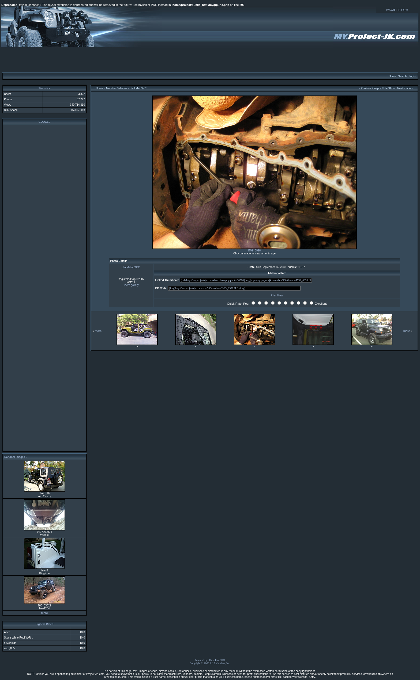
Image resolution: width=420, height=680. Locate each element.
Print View (277, 295)
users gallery (131, 285)
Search (402, 76)
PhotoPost (214, 660)
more (44, 612)
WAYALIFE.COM (397, 10)
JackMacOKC (138, 88)
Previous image (370, 88)
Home (392, 76)
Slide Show (388, 88)
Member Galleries (116, 88)
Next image (404, 88)
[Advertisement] (210, 60)
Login (412, 76)
